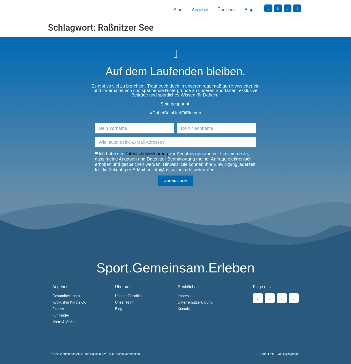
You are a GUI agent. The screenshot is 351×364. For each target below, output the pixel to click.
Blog (248, 9)
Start (178, 9)
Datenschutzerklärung (146, 153)
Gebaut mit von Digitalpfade (279, 353)
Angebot (200, 9)
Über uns (226, 9)
